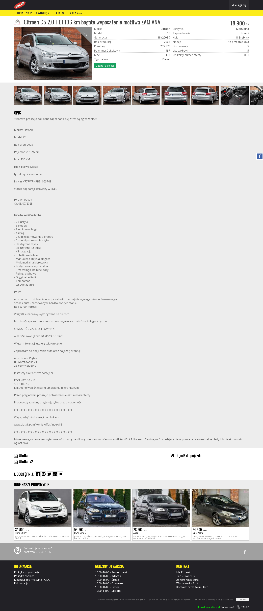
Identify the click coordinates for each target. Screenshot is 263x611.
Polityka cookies (24, 576)
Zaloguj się (239, 5)
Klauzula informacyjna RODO (32, 580)
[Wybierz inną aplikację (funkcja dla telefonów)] (61, 474)
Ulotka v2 (23, 461)
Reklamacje (21, 583)
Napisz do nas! (216, 607)
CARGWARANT (76, 13)
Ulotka (21, 455)
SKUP (29, 13)
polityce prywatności (225, 599)
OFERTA (19, 13)
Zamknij (242, 599)
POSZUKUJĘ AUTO (44, 13)
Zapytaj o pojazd (105, 65)
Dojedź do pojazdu (186, 455)
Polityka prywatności (27, 572)
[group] (28, 95)
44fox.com (242, 607)
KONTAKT (61, 13)
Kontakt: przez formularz (192, 587)
